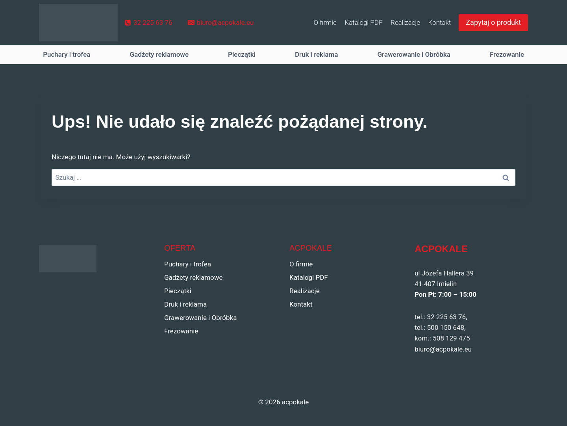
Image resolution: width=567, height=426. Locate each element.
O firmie (325, 22)
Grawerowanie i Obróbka (414, 54)
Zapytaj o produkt (493, 22)
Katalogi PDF (363, 22)
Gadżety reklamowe (159, 54)
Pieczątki (242, 54)
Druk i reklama (316, 54)
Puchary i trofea (66, 54)
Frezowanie (507, 54)
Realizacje (405, 22)
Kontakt (439, 22)
